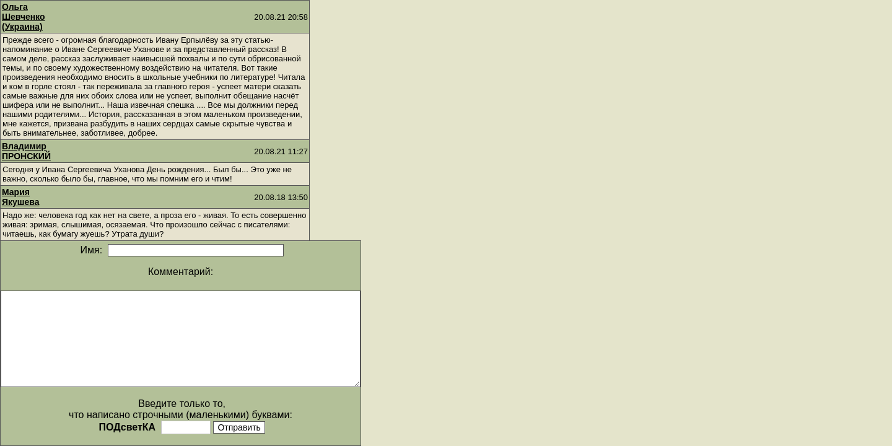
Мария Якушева (21, 197)
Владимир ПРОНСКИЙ (26, 151)
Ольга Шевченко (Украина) (23, 17)
